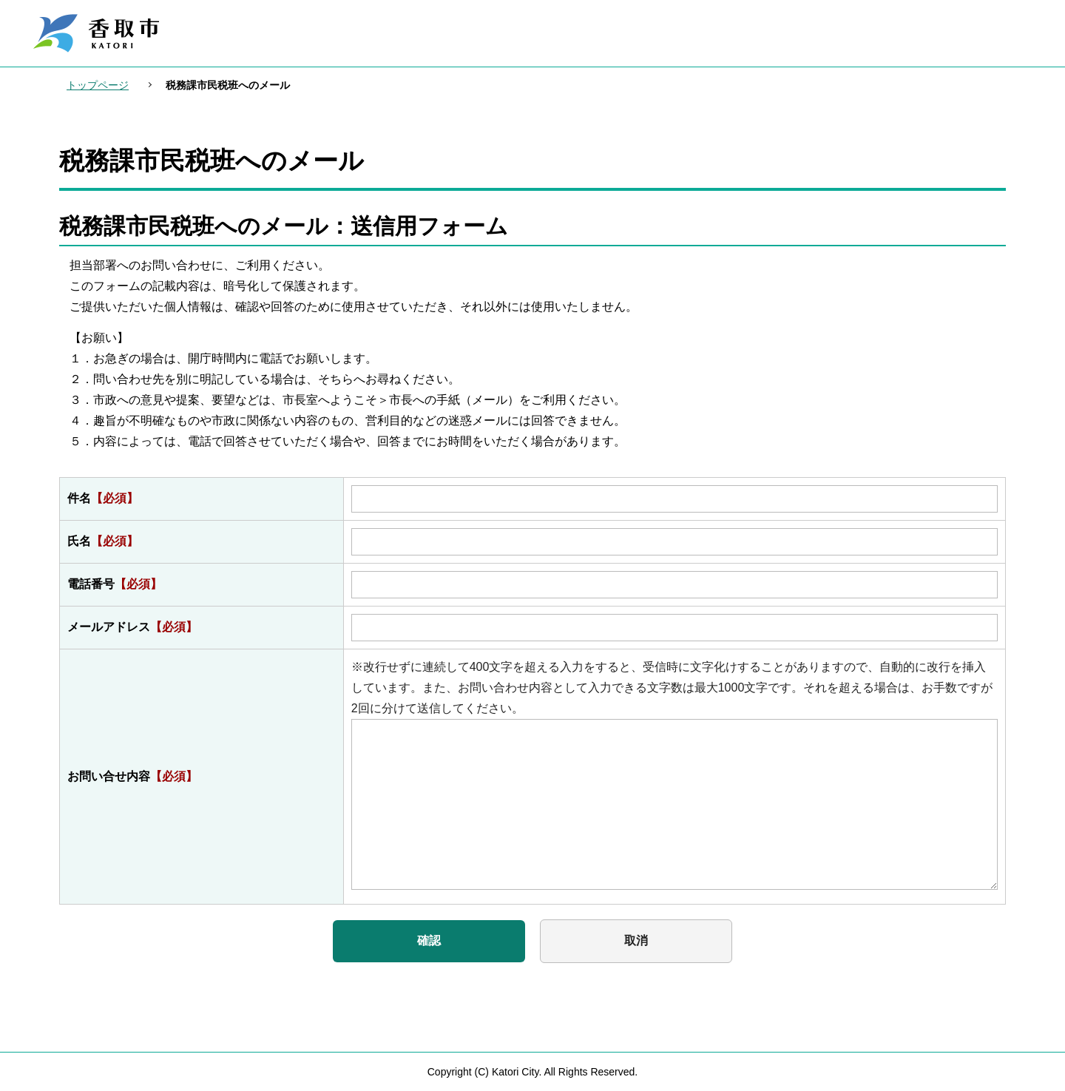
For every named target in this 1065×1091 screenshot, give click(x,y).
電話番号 (114, 584)
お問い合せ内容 (132, 776)
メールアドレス (132, 627)
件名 (102, 498)
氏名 (102, 541)
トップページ (98, 85)
